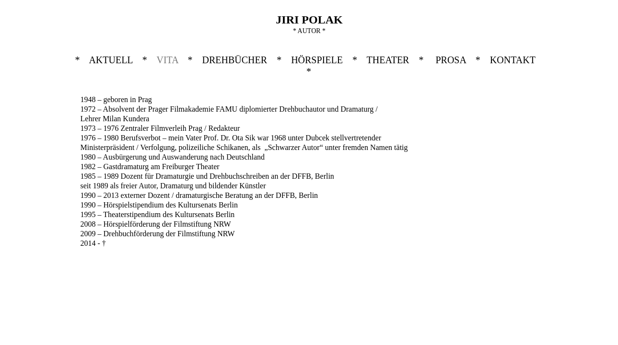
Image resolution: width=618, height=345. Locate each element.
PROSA (450, 60)
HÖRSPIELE (317, 60)
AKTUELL (110, 60)
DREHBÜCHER (235, 60)
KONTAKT (513, 60)
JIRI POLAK (309, 19)
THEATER (388, 60)
